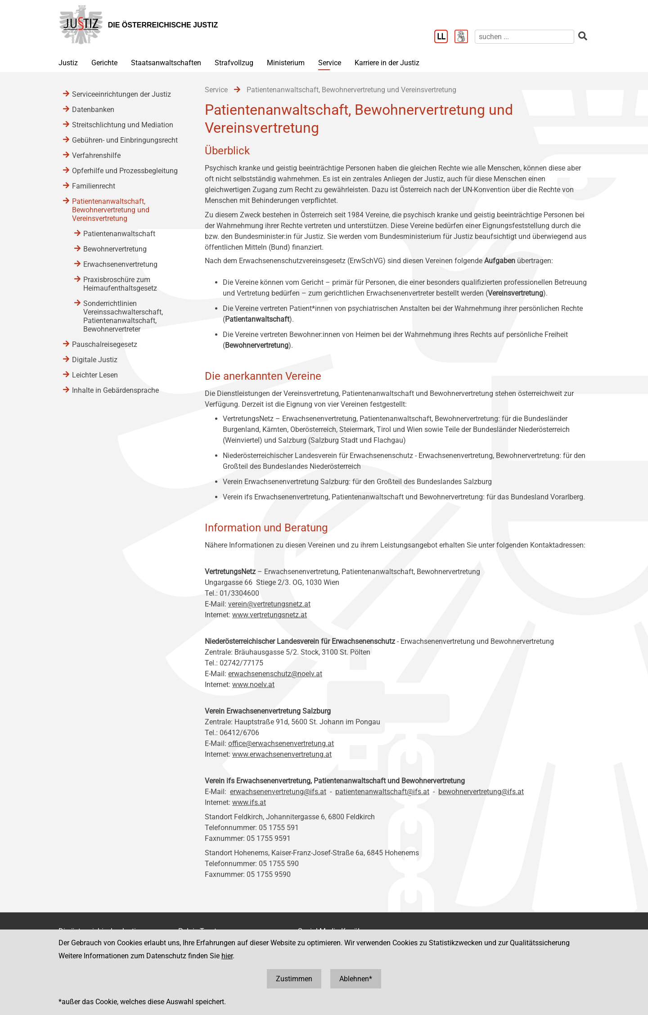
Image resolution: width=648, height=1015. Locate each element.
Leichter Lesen (95, 375)
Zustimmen (294, 979)
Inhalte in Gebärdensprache (115, 390)
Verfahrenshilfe (96, 155)
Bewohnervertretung (115, 249)
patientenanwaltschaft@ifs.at (382, 791)
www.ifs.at (249, 802)
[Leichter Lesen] (444, 37)
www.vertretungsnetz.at (269, 615)
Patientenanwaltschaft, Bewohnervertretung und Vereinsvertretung (110, 210)
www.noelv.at (253, 684)
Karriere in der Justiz (387, 62)
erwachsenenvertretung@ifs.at (278, 791)
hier (227, 956)
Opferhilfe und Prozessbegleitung (125, 170)
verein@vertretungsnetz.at (269, 604)
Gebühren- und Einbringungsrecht (125, 140)
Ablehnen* (355, 979)
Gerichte (104, 62)
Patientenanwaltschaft (119, 233)
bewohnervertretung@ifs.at (481, 791)
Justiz (68, 62)
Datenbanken (93, 109)
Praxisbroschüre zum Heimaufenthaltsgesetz (120, 283)
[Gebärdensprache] (464, 37)
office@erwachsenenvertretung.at (281, 743)
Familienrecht (93, 186)
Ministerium (286, 62)
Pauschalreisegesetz (104, 344)
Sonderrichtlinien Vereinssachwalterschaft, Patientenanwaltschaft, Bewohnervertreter (123, 316)
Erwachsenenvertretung (120, 264)
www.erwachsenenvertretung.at (282, 754)
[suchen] (524, 37)
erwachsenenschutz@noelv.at (275, 673)
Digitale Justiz (94, 359)
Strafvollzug (234, 62)
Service (329, 62)
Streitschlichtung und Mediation (122, 125)
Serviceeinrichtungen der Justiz (121, 94)
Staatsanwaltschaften (166, 62)
